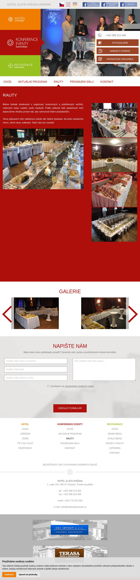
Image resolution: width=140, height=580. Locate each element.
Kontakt (106, 81)
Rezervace (25, 448)
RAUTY (58, 81)
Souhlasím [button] (9, 574)
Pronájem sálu (82, 81)
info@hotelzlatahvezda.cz (74, 507)
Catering (114, 448)
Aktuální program (32, 81)
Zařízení (25, 434)
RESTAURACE (115, 424)
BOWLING (131, 4)
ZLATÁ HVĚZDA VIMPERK (112, 4)
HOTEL (25, 424)
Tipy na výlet (25, 443)
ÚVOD (7, 81)
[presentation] (70, 395)
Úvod (25, 429)
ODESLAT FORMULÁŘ (70, 408)
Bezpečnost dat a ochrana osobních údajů (70, 464)
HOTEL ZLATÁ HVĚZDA (93, 4)
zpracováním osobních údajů (79, 386)
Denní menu (115, 434)
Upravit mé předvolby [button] (28, 574)
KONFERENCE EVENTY (70, 424)
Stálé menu (115, 438)
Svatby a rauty (115, 443)
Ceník (25, 438)
